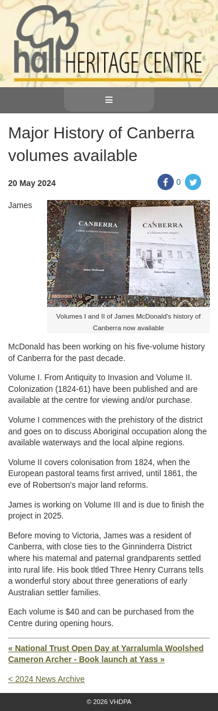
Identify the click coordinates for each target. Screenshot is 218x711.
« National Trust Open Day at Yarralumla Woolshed (105, 648)
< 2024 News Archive (46, 679)
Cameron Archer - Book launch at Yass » (86, 659)
